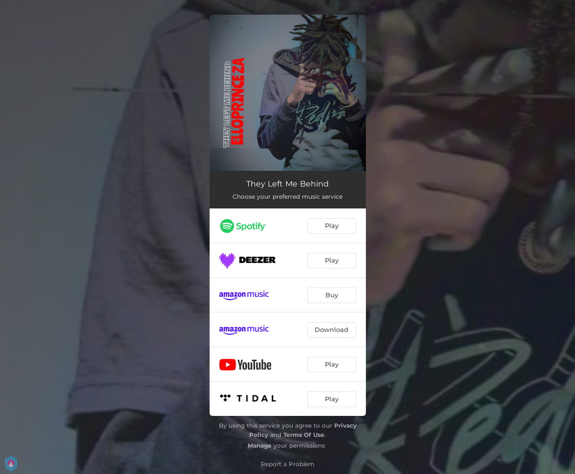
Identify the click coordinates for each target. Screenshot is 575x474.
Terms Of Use (303, 434)
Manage (260, 445)
